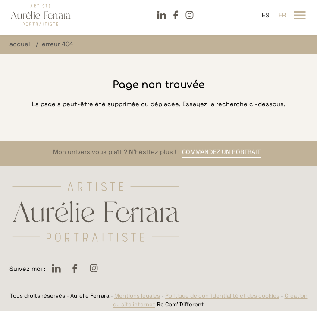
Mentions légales (137, 295)
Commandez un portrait (221, 152)
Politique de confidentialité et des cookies (222, 295)
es (265, 15)
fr (282, 15)
